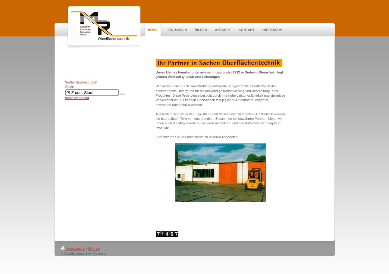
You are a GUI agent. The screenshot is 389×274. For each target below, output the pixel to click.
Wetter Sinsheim (77, 82)
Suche (70, 87)
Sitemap (94, 249)
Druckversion (73, 249)
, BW (93, 82)
